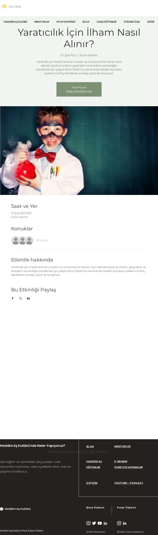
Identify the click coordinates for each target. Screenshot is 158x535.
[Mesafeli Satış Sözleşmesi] (135, 532)
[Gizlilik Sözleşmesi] (98, 532)
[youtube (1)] (100, 523)
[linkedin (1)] (105, 523)
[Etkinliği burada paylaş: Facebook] (12, 298)
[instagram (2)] (88, 523)
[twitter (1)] (94, 523)
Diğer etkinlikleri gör (79, 91)
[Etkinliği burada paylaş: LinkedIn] (28, 298)
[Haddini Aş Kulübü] (21, 509)
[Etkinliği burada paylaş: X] (20, 298)
